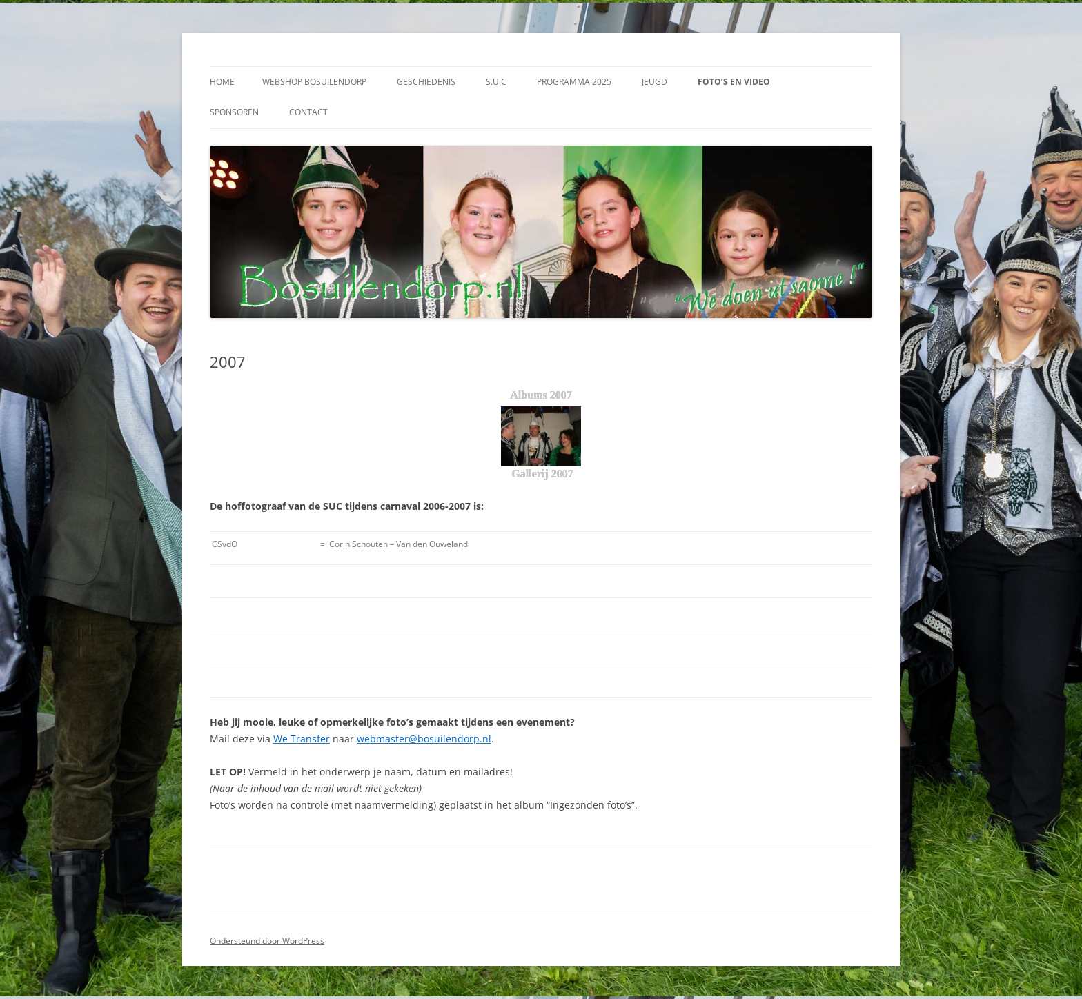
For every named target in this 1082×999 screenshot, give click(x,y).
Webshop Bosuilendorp (314, 82)
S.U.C (496, 82)
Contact (308, 112)
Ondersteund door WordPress (267, 941)
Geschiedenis (426, 82)
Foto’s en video (734, 82)
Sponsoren (234, 112)
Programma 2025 (574, 82)
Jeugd (654, 82)
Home (222, 82)
